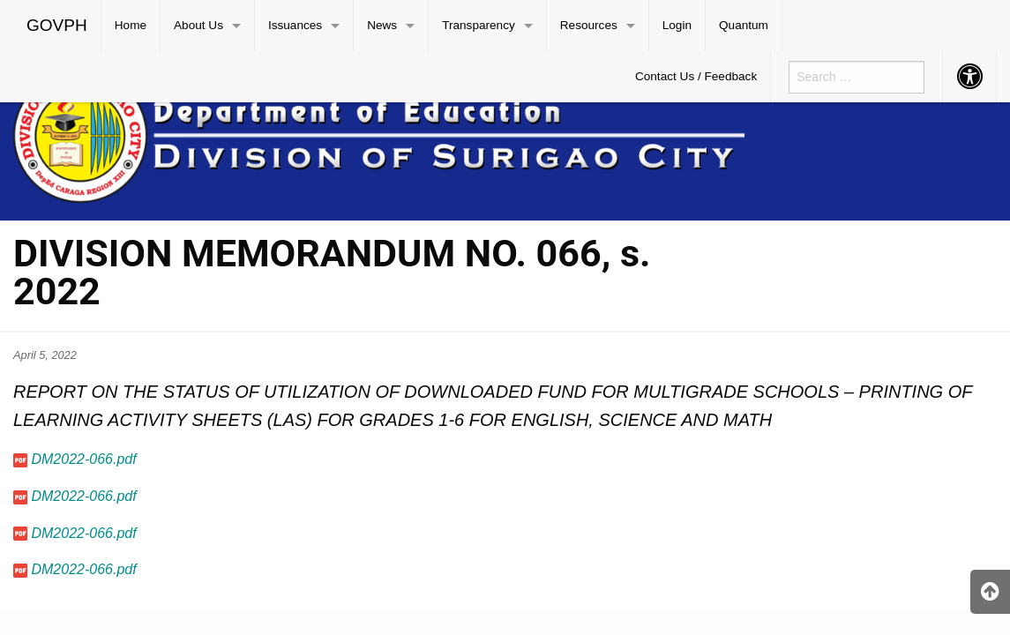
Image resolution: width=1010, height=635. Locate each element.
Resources (588, 25)
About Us (198, 25)
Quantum (743, 25)
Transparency (478, 25)
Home (130, 25)
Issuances (295, 25)
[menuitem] (57, 25)
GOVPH (56, 25)
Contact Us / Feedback (696, 76)
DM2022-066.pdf (83, 459)
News (382, 25)
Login (677, 25)
